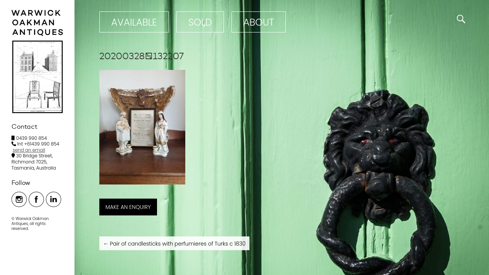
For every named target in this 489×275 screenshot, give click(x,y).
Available (134, 22)
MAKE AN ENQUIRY (128, 207)
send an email (29, 150)
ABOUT (258, 22)
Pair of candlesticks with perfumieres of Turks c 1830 (174, 243)
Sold (200, 22)
